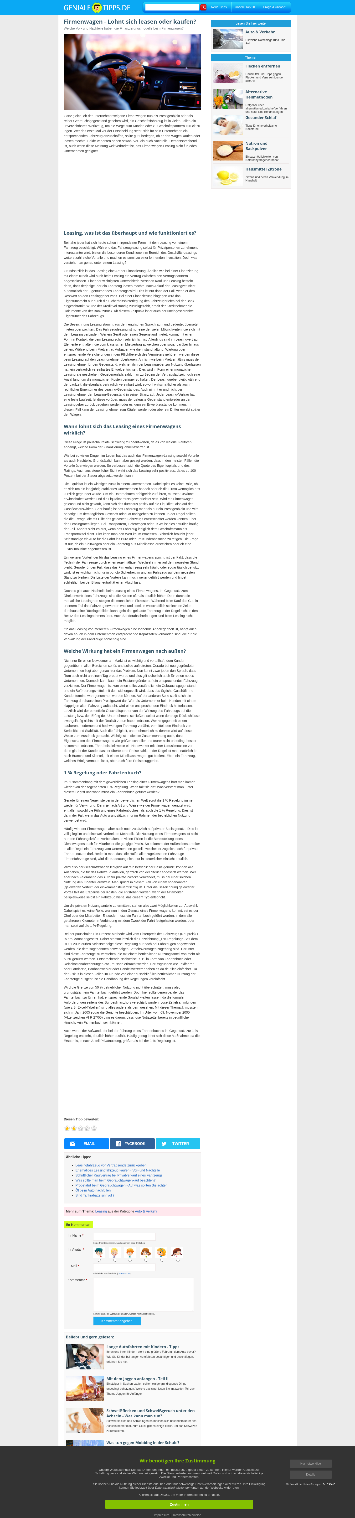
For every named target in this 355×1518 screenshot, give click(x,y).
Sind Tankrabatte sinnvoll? (95, 1195)
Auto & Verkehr (146, 1211)
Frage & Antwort (274, 7)
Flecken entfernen (263, 66)
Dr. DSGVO (329, 1484)
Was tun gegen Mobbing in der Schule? (143, 1442)
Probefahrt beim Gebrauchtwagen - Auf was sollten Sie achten (122, 1185)
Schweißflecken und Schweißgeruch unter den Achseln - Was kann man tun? (151, 1413)
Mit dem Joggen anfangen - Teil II (138, 1378)
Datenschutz (124, 1273)
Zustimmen (179, 1504)
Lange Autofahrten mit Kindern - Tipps (143, 1346)
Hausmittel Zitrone (264, 169)
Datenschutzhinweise (186, 1515)
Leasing (101, 1211)
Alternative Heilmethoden (259, 94)
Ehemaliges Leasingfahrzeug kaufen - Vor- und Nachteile (118, 1170)
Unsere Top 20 (245, 7)
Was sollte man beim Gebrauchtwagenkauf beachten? (116, 1180)
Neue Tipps (219, 7)
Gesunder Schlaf (261, 117)
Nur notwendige (310, 1463)
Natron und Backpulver (257, 146)
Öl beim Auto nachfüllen (93, 1190)
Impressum (161, 1515)
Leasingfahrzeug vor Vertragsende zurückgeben (111, 1165)
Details (310, 1474)
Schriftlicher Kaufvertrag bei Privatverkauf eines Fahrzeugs (119, 1175)
